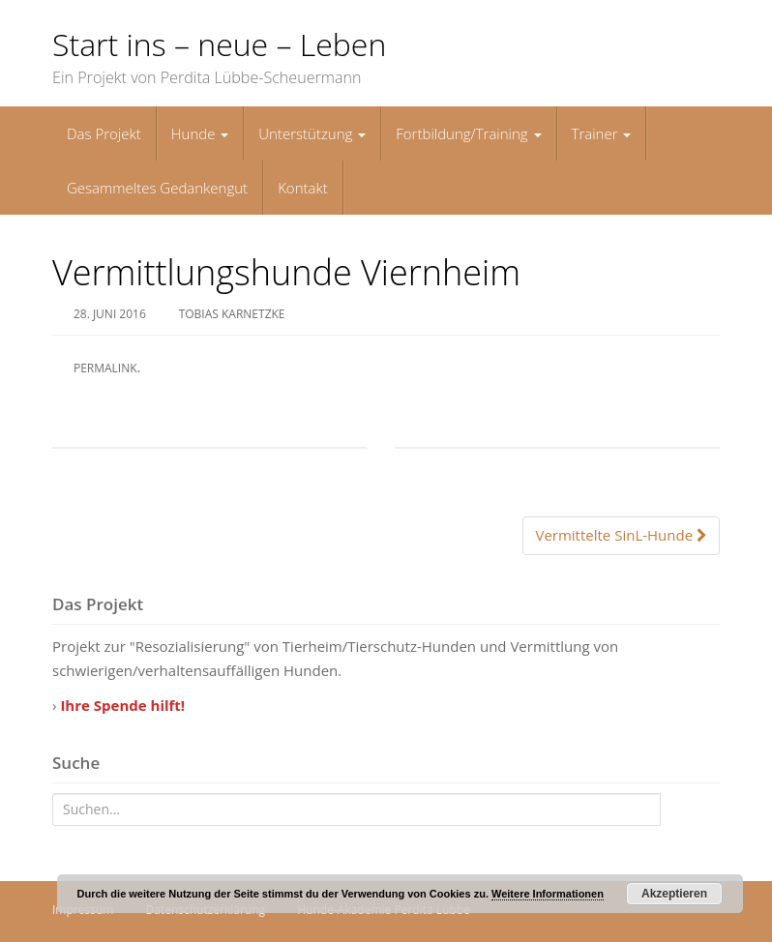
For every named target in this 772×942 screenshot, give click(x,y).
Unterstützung (312, 133)
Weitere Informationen (547, 893)
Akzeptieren (674, 893)
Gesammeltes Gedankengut (157, 187)
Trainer (602, 133)
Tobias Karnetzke (232, 314)
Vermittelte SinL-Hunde (621, 535)
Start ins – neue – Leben (219, 44)
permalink (105, 368)
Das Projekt (104, 133)
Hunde (200, 133)
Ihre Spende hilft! (122, 705)
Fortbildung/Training (468, 133)
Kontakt (303, 187)
